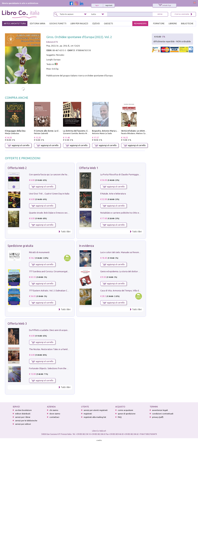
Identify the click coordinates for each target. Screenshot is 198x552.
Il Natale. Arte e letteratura (113, 193)
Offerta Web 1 (88, 167)
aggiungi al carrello (18, 145)
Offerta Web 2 (17, 167)
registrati (108, 5)
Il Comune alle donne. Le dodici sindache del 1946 (57, 131)
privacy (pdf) (157, 417)
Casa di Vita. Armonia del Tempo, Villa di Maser (123, 290)
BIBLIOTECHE (187, 23)
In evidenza (86, 245)
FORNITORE (159, 23)
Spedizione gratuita (20, 245)
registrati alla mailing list (95, 417)
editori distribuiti (22, 414)
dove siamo (55, 414)
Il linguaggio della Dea (15, 131)
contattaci (54, 417)
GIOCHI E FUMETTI (57, 23)
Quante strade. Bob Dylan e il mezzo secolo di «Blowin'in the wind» (61, 213)
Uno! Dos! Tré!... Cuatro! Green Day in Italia (49, 193)
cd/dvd (96, 23)
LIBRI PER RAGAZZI (79, 23)
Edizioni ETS (52, 42)
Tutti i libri (65, 231)
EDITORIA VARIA (37, 23)
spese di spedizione (126, 414)
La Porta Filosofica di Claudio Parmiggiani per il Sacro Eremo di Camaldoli (135, 174)
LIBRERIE (173, 23)
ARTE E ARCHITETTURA (15, 23)
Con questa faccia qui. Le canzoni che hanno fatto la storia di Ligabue (62, 174)
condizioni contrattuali (162, 414)
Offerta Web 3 (17, 323)
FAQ (120, 417)
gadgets (108, 23)
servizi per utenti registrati (96, 410)
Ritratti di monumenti (39, 252)
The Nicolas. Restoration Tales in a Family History (52, 349)
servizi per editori (23, 424)
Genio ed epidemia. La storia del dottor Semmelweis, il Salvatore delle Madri (137, 271)
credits (99, 440)
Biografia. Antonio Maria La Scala (107, 131)
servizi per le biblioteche (26, 420)
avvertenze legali (160, 410)
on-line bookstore (23, 410)
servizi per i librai (22, 417)
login (97, 5)
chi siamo (54, 410)
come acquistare (125, 410)
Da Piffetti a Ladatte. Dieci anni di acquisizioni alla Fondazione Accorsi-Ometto (66, 330)
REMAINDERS (140, 23)
